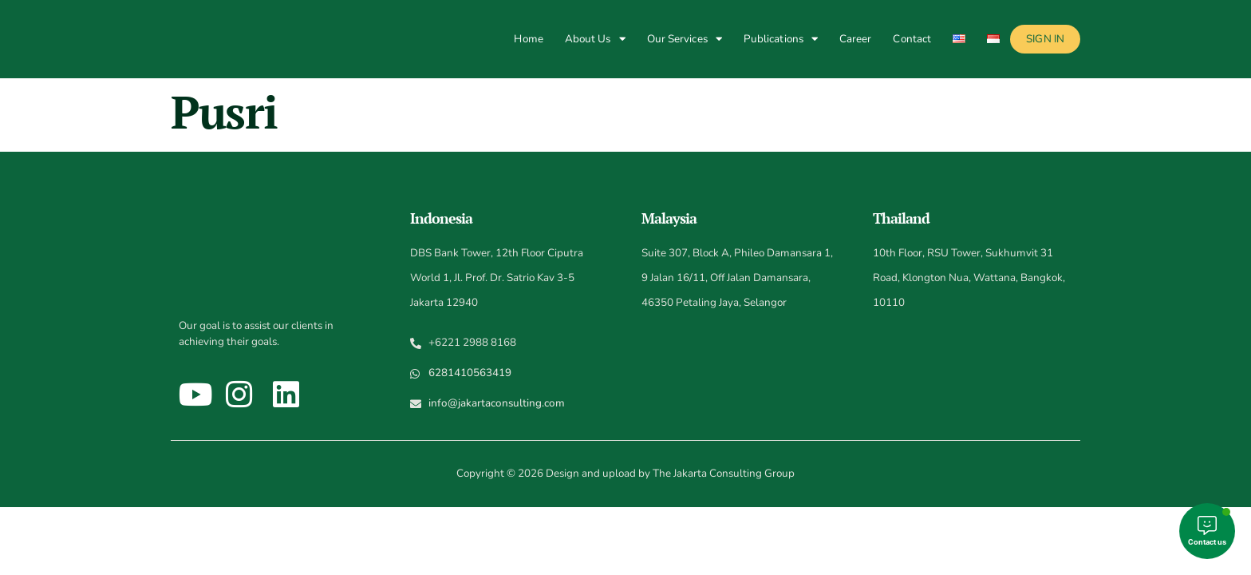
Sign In (1045, 38)
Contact (912, 38)
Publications (781, 39)
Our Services (684, 39)
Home (528, 38)
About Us (595, 39)
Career (855, 38)
